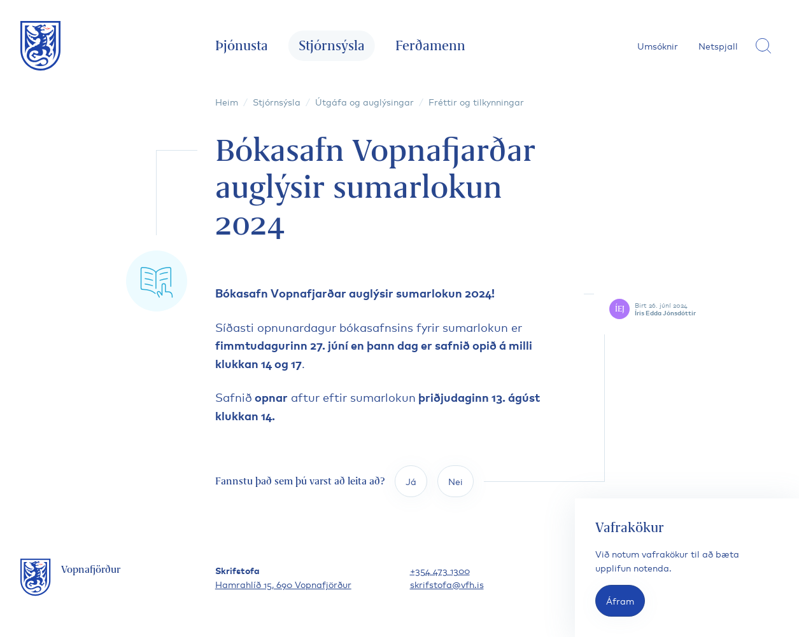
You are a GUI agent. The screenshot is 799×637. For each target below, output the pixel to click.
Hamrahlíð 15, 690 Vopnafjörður (283, 584)
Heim (226, 101)
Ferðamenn (430, 45)
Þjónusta (241, 45)
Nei (455, 481)
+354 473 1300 (440, 570)
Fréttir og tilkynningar (476, 101)
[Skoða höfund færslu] (694, 309)
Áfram (620, 600)
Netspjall (718, 45)
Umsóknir (657, 45)
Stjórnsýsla (332, 45)
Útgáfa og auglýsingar (364, 101)
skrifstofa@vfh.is (447, 584)
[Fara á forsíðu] (40, 45)
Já (411, 481)
